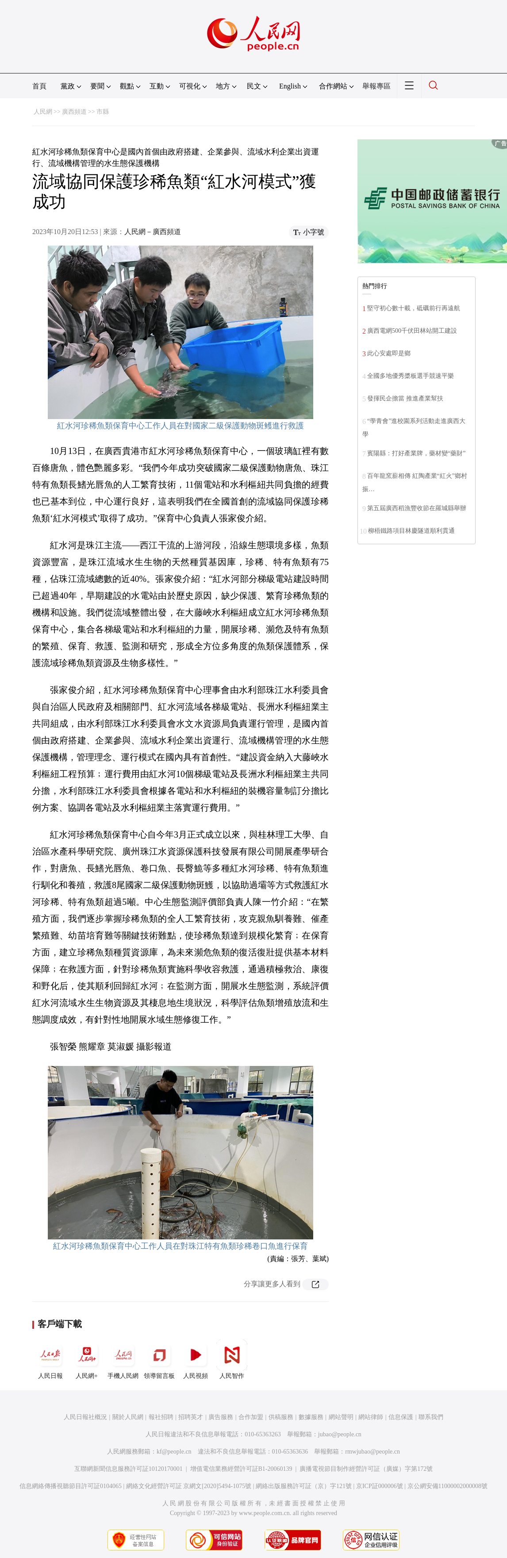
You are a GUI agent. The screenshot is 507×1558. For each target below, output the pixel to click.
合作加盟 (250, 1417)
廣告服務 (220, 1417)
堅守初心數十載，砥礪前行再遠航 (413, 308)
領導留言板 (159, 1359)
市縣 (102, 111)
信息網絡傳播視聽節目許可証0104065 (70, 1486)
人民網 (43, 111)
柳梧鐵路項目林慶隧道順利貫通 (411, 530)
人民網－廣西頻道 (152, 231)
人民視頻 (195, 1359)
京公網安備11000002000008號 (447, 1486)
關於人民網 (127, 1417)
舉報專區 (376, 86)
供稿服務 (281, 1417)
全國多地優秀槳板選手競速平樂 (410, 376)
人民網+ (86, 1359)
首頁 (39, 86)
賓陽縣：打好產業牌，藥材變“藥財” (416, 453)
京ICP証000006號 (379, 1486)
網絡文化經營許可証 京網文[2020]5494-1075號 (189, 1486)
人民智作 (231, 1359)
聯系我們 (431, 1417)
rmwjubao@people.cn (372, 1451)
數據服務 (311, 1417)
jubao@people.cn (339, 1434)
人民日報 (50, 1359)
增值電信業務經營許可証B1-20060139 (241, 1469)
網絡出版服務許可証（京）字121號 (304, 1486)
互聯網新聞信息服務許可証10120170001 (128, 1469)
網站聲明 (341, 1417)
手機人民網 (123, 1359)
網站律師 (370, 1417)
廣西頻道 (74, 111)
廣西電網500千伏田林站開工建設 (412, 330)
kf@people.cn (174, 1451)
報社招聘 (161, 1417)
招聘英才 (190, 1417)
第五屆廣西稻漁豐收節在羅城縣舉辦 (416, 508)
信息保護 (400, 1417)
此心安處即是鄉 (389, 353)
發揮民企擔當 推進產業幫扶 (405, 398)
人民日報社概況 (85, 1417)
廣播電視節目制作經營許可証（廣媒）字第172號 (366, 1469)
